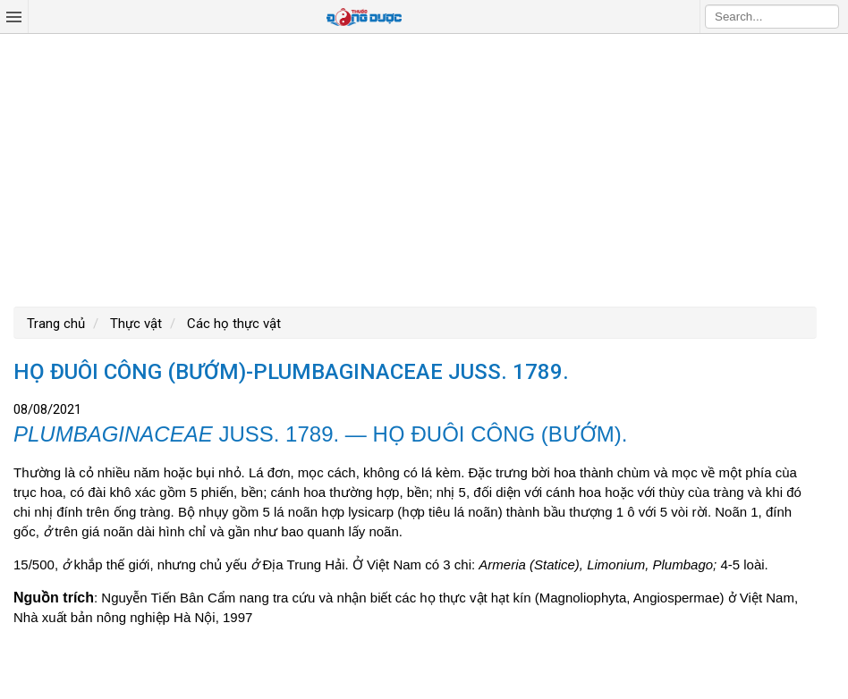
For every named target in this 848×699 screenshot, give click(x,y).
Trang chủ (56, 324)
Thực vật (134, 324)
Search (825, 16)
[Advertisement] (424, 168)
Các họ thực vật (232, 324)
